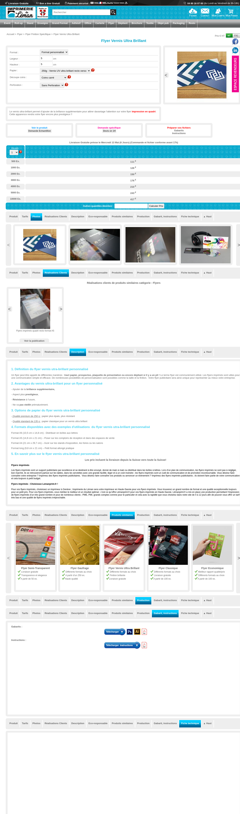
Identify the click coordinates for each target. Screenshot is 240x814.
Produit (13, 216)
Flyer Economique (212, 568)
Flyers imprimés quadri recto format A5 (35, 330)
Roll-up (19, 23)
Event (7, 23)
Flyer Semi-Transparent (35, 568)
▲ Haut (207, 216)
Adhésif (76, 23)
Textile (150, 23)
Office (88, 23)
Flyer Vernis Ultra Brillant (124, 568)
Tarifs (25, 216)
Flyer (111, 23)
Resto (192, 23)
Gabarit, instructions (165, 216)
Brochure (137, 23)
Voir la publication (34, 340)
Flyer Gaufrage (80, 568)
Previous (166, 75)
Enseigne (42, 23)
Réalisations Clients (56, 216)
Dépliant (122, 23)
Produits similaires (122, 216)
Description (77, 216)
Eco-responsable (97, 216)
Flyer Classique (168, 568)
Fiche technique (190, 216)
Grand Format (60, 23)
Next (61, 309)
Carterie (99, 23)
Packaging (179, 23)
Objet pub (163, 23)
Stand (30, 23)
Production (143, 216)
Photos (36, 216)
